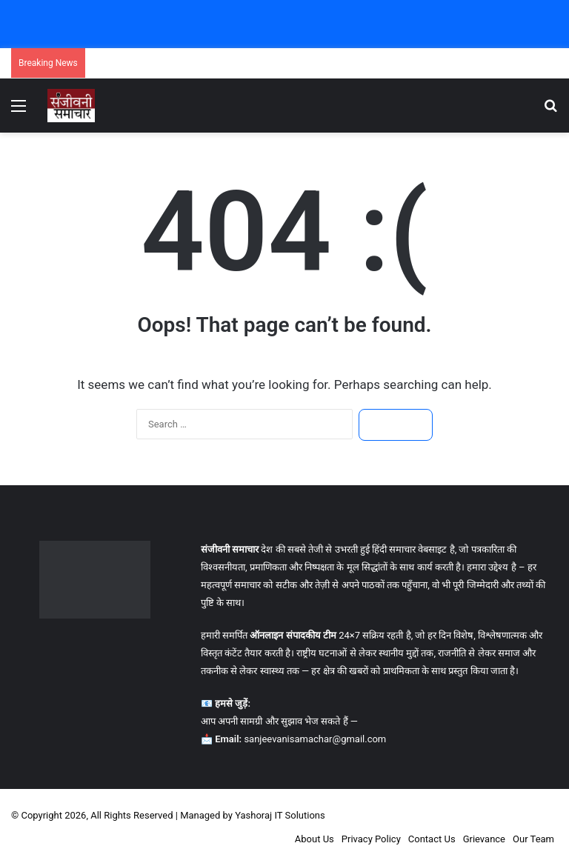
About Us (314, 839)
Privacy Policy (371, 839)
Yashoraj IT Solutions (280, 815)
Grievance (484, 839)
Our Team (533, 839)
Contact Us (432, 839)
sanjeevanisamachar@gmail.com (315, 739)
